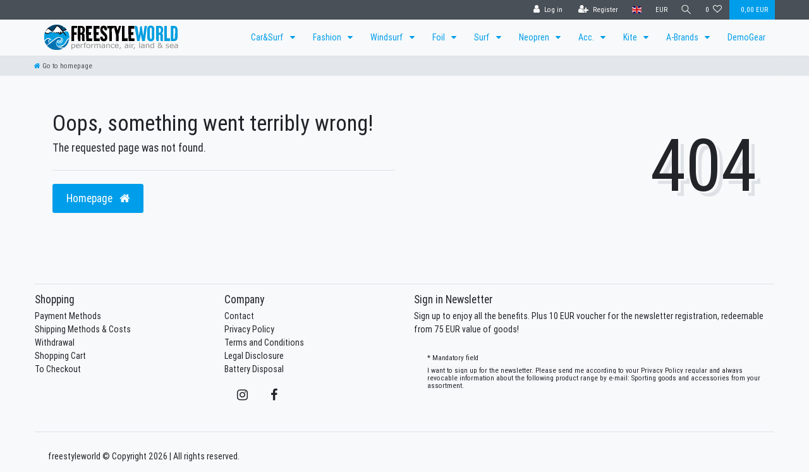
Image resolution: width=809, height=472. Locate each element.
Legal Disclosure (254, 355)
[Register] (596, 10)
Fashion (328, 37)
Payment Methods (68, 316)
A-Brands (683, 37)
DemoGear (746, 37)
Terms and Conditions (264, 342)
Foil (439, 37)
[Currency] (659, 10)
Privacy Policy (249, 329)
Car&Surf (268, 37)
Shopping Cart (60, 355)
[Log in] (546, 10)
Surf (483, 37)
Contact (239, 316)
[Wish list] (713, 10)
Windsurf (387, 37)
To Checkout (58, 369)
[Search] (685, 10)
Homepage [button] (98, 198)
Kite (631, 37)
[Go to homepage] (63, 65)
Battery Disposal (254, 369)
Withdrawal (55, 342)
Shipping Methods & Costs (83, 329)
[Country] (635, 10)
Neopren (535, 37)
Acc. (587, 37)
